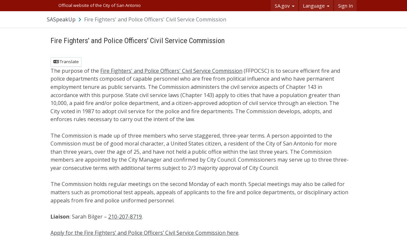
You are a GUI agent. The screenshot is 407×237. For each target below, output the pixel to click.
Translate (66, 62)
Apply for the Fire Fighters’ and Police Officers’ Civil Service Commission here (144, 232)
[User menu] (352, 19)
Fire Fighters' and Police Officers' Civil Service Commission (171, 70)
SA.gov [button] (285, 5)
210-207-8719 (125, 216)
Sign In (345, 5)
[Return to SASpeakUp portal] (64, 19)
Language (316, 5)
